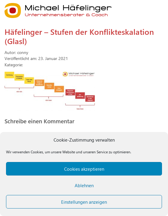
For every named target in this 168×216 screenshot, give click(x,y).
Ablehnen (84, 185)
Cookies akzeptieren (84, 169)
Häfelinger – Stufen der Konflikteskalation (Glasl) (79, 36)
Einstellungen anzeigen (84, 202)
